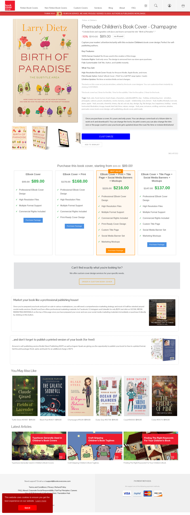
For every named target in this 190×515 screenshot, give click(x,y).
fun (153, 103)
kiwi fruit (114, 106)
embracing (154, 98)
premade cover (88, 109)
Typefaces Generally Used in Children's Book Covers (33, 465)
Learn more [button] (40, 501)
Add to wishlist (91, 145)
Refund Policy (60, 490)
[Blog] (111, 8)
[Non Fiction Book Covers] (56, 8)
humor (102, 98)
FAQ (20, 493)
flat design (147, 103)
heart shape (110, 98)
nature (125, 106)
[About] (123, 8)
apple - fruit (91, 103)
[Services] (99, 8)
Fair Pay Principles (62, 493)
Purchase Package (33, 221)
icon (143, 101)
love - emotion (165, 98)
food (97, 98)
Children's (93, 20)
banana (121, 101)
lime (120, 106)
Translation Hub (64, 496)
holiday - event (171, 103)
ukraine (170, 106)
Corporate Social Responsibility (41, 493)
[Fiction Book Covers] (30, 8)
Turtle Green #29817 (20, 422)
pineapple (86, 101)
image (101, 106)
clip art (120, 103)
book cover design (102, 109)
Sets (54, 496)
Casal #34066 (129, 422)
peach (99, 101)
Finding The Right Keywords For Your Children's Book (145, 465)
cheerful (107, 103)
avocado (100, 103)
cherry (114, 103)
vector (114, 101)
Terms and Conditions (38, 490)
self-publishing (116, 109)
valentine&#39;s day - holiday (137, 98)
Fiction (84, 20)
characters (120, 98)
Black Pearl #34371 (47, 422)
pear (141, 106)
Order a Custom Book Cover (97, 284)
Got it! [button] (27, 508)
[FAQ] (134, 8)
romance (147, 106)
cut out (126, 103)
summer (162, 106)
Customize (105, 136)
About (25, 493)
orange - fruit (134, 106)
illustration (94, 106)
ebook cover (128, 109)
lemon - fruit (151, 101)
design (136, 103)
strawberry (107, 101)
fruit (88, 98)
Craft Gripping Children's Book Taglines (83, 465)
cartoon (94, 101)
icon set (173, 101)
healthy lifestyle (163, 101)
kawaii (107, 106)
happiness (160, 103)
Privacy (51, 490)
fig (141, 103)
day (131, 103)
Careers (74, 493)
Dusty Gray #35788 (103, 422)
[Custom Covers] (81, 8)
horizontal (86, 106)
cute (92, 98)
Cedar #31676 (157, 422)
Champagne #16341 (76, 422)
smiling (155, 106)
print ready (138, 109)
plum (84, 103)
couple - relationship (133, 101)
